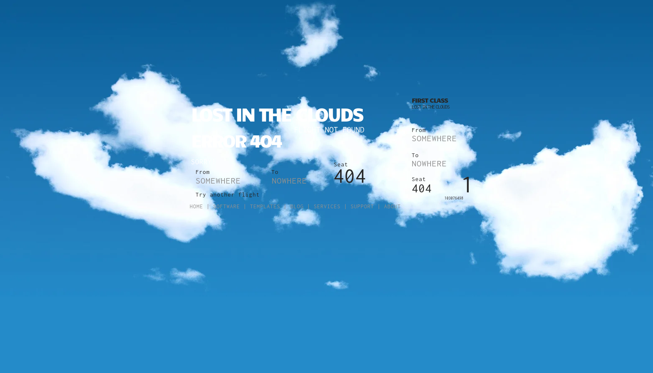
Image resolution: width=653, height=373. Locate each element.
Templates (265, 206)
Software (226, 206)
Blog (297, 206)
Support (362, 206)
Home (196, 206)
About (392, 206)
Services (327, 206)
